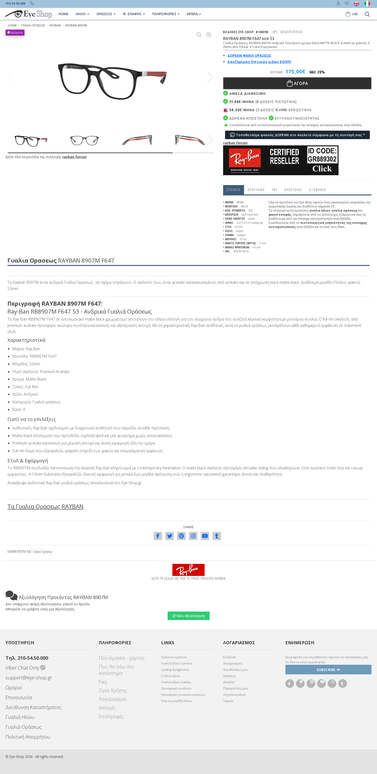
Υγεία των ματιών (174, 657)
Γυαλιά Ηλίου (20, 717)
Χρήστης (229, 676)
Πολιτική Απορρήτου (28, 737)
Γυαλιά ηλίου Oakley (176, 682)
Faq (103, 681)
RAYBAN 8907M (76, 25)
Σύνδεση (229, 657)
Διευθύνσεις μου (235, 669)
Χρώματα (15, 32)
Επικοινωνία (19, 697)
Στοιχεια (233, 189)
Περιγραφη (256, 189)
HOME (12, 25)
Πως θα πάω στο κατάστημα (116, 669)
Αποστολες (293, 189)
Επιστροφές (111, 716)
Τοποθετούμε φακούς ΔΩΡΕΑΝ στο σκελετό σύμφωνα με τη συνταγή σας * (297, 135)
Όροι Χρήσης (113, 690)
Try (274, 189)
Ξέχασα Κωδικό (234, 694)
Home (63, 14)
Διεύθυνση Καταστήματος (34, 707)
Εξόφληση (317, 189)
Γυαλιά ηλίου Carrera (176, 663)
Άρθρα (194, 14)
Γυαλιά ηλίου (170, 676)
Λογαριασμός (233, 663)
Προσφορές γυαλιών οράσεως (183, 694)
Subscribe (328, 669)
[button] (210, 77)
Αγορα (297, 83)
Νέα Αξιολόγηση (188, 615)
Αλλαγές (107, 707)
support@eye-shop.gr (29, 677)
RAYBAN (55, 25)
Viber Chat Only (25, 667)
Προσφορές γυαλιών (176, 688)
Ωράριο (14, 687)
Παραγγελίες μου (235, 688)
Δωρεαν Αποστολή (245, 118)
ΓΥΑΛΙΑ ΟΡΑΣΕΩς (33, 25)
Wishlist (228, 682)
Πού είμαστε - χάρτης (122, 658)
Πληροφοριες (166, 14)
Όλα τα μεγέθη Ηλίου (176, 701)
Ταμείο (228, 701)
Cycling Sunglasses (175, 669)
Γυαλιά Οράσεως (24, 727)
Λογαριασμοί (112, 699)
